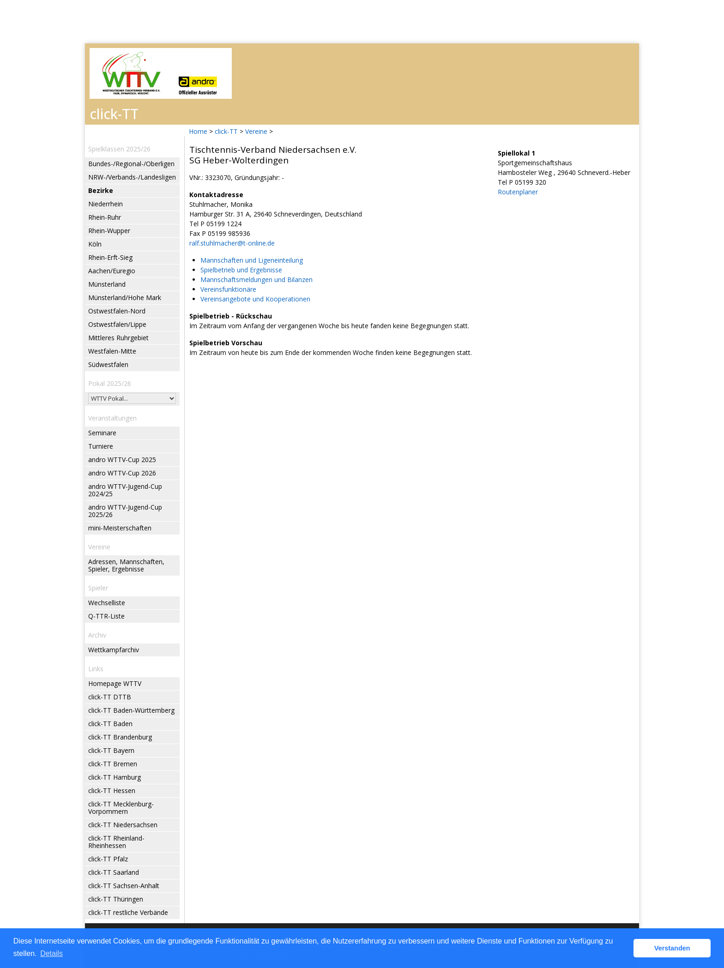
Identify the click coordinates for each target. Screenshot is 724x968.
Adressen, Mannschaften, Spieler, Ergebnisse (126, 565)
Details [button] (51, 953)
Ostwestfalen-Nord (116, 311)
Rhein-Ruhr (104, 217)
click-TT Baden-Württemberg (131, 710)
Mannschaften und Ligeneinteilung (251, 260)
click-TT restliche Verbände (128, 912)
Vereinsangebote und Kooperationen (255, 299)
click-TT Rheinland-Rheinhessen (116, 842)
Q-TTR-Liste (106, 616)
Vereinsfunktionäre (228, 289)
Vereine (256, 131)
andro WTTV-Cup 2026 (122, 473)
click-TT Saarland (113, 872)
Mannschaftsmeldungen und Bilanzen (256, 279)
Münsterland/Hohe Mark (124, 297)
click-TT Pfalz (108, 858)
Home (198, 131)
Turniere (100, 446)
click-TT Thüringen (115, 899)
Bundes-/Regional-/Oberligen (131, 163)
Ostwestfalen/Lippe (117, 324)
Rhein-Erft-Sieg (110, 257)
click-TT (226, 131)
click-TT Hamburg (114, 777)
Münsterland (107, 284)
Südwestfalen (108, 364)
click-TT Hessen (111, 790)
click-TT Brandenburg (120, 737)
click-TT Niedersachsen (122, 824)
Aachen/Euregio (111, 270)
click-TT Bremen (112, 763)
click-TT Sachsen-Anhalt (123, 885)
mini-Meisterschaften (119, 527)
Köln (95, 244)
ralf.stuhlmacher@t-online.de (232, 243)
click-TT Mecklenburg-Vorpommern (121, 808)
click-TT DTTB (109, 696)
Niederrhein (105, 203)
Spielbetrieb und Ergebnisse (241, 269)
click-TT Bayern (111, 750)
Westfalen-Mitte (112, 351)
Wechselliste (106, 602)
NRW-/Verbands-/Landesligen (132, 177)
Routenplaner (518, 191)
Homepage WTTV (114, 683)
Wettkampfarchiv (113, 649)
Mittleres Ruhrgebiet (118, 337)
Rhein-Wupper (109, 230)
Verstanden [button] (672, 948)
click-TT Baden (110, 723)
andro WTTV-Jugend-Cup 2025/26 (125, 511)
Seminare (102, 432)
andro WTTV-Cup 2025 (122, 459)
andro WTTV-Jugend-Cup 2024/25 (125, 490)
